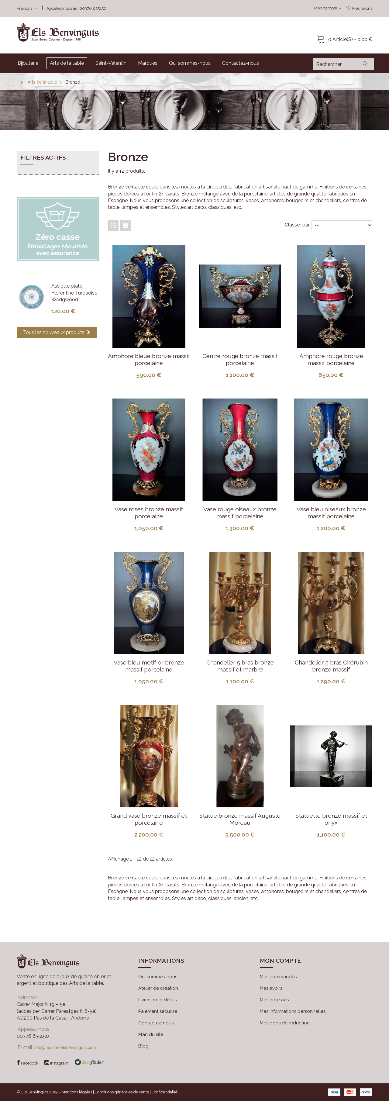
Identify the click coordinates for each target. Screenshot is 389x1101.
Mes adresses (274, 1000)
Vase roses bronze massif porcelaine (149, 512)
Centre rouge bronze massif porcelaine (240, 359)
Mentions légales (77, 1092)
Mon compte (280, 960)
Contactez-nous (156, 1023)
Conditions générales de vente (122, 1092)
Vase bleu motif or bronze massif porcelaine (149, 666)
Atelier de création (158, 988)
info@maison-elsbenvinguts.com (65, 1047)
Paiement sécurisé (157, 1011)
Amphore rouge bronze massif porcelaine (331, 359)
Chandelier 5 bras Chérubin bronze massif (331, 666)
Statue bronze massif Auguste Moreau (240, 819)
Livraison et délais (157, 1000)
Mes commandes (278, 976)
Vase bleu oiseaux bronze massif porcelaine (331, 512)
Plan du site (150, 1034)
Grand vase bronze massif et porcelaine (149, 819)
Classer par (297, 225)
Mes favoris (362, 8)
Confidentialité (164, 1092)
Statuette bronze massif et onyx (331, 819)
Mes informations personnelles (292, 1011)
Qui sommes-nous (157, 976)
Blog (143, 1046)
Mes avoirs (271, 988)
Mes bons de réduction (285, 1023)
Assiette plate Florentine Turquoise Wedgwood (74, 292)
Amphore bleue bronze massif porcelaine (149, 359)
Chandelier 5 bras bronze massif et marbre (240, 666)
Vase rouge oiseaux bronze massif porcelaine (240, 512)
